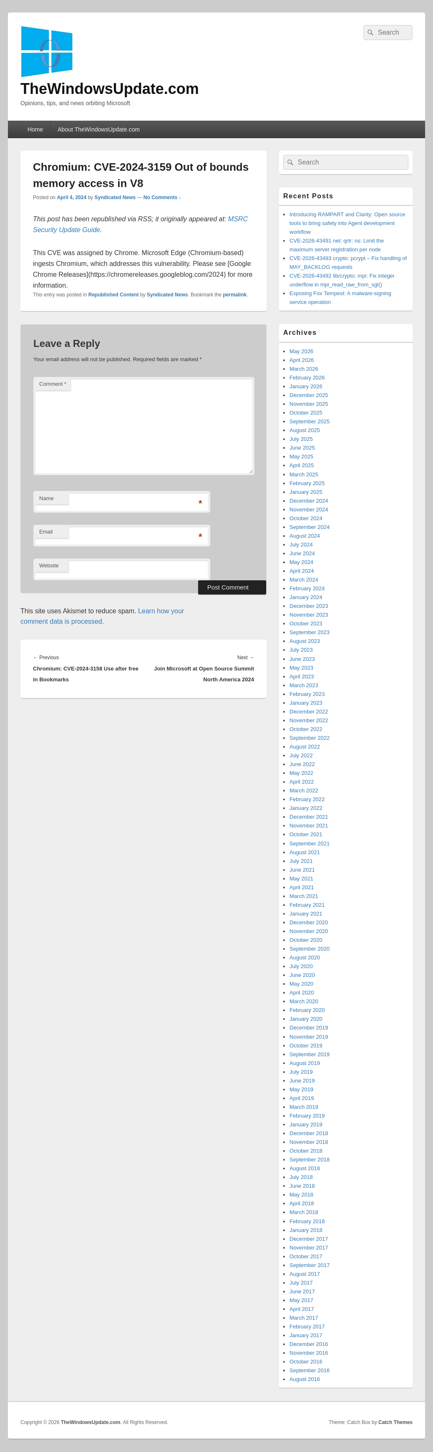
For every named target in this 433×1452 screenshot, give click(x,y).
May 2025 (301, 456)
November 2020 (309, 931)
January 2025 (306, 492)
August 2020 (305, 957)
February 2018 (307, 1221)
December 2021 (309, 817)
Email (46, 532)
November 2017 (309, 1248)
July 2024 (301, 544)
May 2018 (301, 1194)
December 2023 (309, 606)
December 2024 (309, 501)
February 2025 (307, 483)
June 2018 (302, 1186)
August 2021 (305, 852)
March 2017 (304, 1318)
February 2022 (307, 799)
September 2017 (310, 1265)
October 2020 (306, 940)
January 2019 (306, 1124)
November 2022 (309, 720)
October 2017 (306, 1256)
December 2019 (309, 1027)
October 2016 (306, 1361)
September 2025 (310, 421)
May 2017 (301, 1300)
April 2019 (302, 1098)
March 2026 (304, 369)
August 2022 (305, 747)
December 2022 (309, 711)
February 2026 (307, 377)
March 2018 (304, 1212)
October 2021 (306, 834)
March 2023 (304, 685)
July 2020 (301, 966)
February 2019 (307, 1116)
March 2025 (304, 474)
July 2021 (301, 861)
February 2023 (307, 694)
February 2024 (307, 588)
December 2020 (309, 922)
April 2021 (302, 887)
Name (46, 498)
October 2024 (306, 518)
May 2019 (301, 1089)
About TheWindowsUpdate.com (99, 129)
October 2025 (306, 413)
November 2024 (309, 509)
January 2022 (306, 808)
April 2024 (302, 571)
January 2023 (306, 703)
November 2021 (309, 825)
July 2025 (301, 439)
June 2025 (302, 448)
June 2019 (302, 1081)
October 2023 (306, 623)
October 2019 (306, 1045)
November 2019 (309, 1037)
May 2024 (301, 562)
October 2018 (306, 1151)
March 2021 (304, 896)
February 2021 (307, 905)
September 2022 (310, 738)
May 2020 (301, 984)
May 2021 (301, 878)
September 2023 (310, 632)
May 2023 (301, 668)
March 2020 (304, 1001)
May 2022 (301, 773)
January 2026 (306, 386)
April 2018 (302, 1203)
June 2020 (302, 975)
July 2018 (301, 1177)
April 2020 (302, 992)
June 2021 (302, 870)
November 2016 (309, 1353)
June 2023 (302, 659)
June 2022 (302, 764)
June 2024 (302, 553)
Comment (52, 384)
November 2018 (309, 1142)
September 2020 (310, 949)
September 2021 (310, 843)
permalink (235, 295)
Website (49, 565)
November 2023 (309, 615)
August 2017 (305, 1274)
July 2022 (301, 755)
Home (35, 129)
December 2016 (309, 1344)
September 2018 (310, 1159)
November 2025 (309, 404)
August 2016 (305, 1379)
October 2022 (306, 729)
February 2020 (307, 1010)
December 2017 (309, 1239)
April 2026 (302, 360)
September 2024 (310, 527)
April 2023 (302, 676)
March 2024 (304, 580)
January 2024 (306, 597)
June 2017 (302, 1291)
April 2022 (302, 782)
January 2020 (306, 1019)
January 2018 (306, 1230)
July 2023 (301, 650)
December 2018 (309, 1133)
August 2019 (305, 1063)
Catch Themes (395, 1422)
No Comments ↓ (162, 197)
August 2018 (305, 1168)
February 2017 (307, 1326)
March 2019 (304, 1107)
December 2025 (309, 395)
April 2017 (302, 1309)
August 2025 (305, 430)
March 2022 (304, 790)
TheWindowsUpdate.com (109, 88)
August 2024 (305, 536)
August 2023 (305, 641)
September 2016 (310, 1370)
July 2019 (301, 1072)
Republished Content (113, 295)
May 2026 (301, 351)
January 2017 (306, 1335)
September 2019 (310, 1054)
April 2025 (302, 465)
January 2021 (306, 914)
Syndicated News (115, 197)
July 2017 (301, 1283)
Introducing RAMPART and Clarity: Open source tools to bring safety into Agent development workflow (347, 223)
